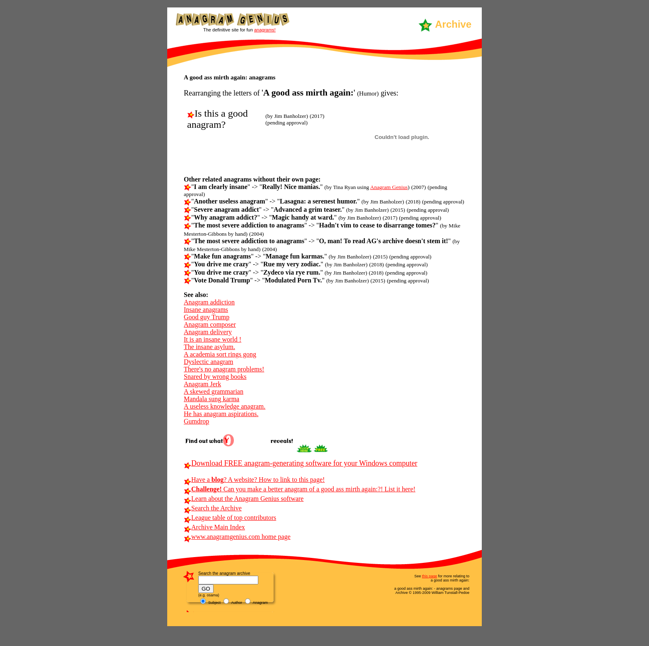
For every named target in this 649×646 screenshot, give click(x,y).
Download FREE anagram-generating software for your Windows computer (300, 463)
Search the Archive (213, 508)
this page (429, 576)
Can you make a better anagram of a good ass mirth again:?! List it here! (300, 489)
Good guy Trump (206, 317)
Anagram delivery (208, 331)
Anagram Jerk (202, 384)
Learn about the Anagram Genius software (243, 498)
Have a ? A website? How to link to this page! (254, 479)
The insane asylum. (209, 346)
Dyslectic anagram (208, 361)
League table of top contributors (230, 517)
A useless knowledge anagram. (224, 406)
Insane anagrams (206, 309)
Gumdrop (196, 421)
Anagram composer (210, 324)
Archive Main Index (214, 527)
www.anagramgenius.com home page (237, 536)
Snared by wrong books (215, 376)
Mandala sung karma (211, 398)
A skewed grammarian (213, 391)
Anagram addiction (209, 302)
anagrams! (265, 29)
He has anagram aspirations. (221, 413)
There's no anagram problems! (224, 369)
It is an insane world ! (212, 339)
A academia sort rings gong (220, 354)
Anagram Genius (389, 187)
